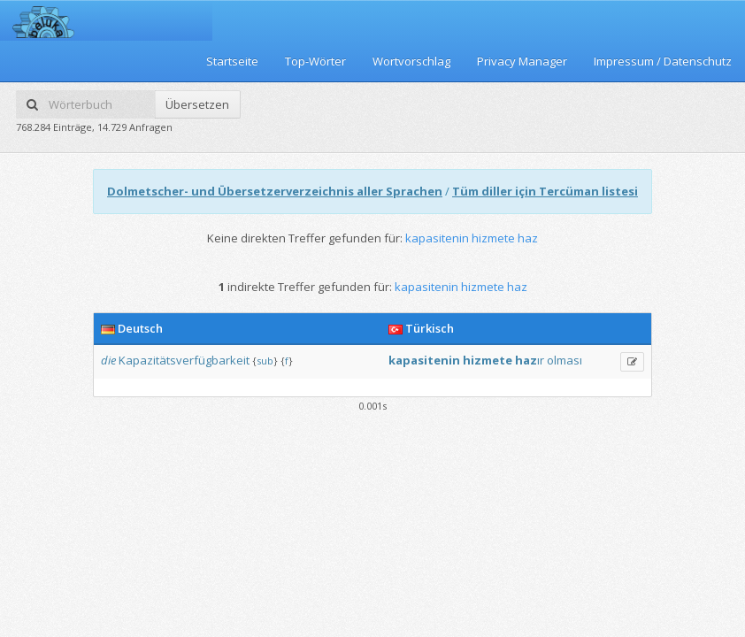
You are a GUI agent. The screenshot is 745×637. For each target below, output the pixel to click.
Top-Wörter (315, 61)
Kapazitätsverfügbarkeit (184, 360)
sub (265, 360)
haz (526, 360)
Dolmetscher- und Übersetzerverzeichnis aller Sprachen (274, 191)
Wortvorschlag (411, 61)
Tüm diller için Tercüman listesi (545, 191)
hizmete (487, 360)
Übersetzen (197, 104)
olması (564, 360)
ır (540, 360)
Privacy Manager (522, 61)
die (108, 360)
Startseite (232, 61)
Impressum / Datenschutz (663, 61)
